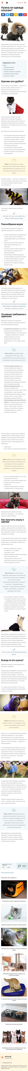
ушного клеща (19, 218)
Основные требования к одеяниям (12, 71)
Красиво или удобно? (9, 67)
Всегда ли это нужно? (9, 76)
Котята (3, 530)
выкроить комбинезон (19, 306)
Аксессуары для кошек (7, 872)
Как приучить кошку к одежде (11, 73)
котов (17, 54)
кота (14, 117)
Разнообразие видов (9, 69)
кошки (9, 689)
